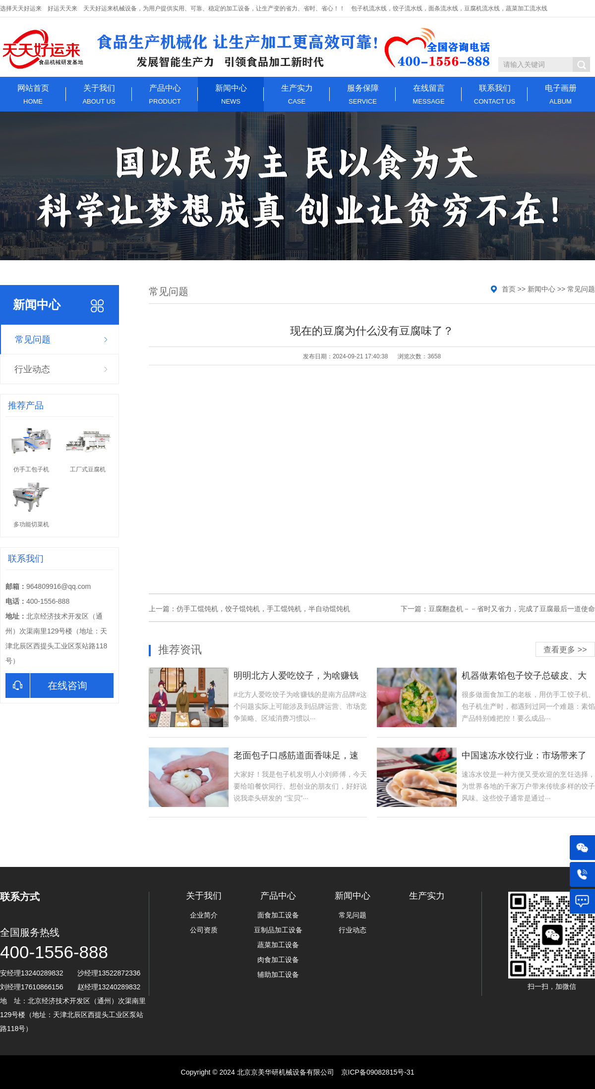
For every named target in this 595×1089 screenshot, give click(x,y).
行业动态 (32, 369)
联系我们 (495, 94)
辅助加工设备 (278, 974)
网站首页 (33, 94)
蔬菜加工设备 (278, 944)
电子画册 (561, 94)
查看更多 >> (565, 649)
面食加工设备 (278, 915)
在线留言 (429, 94)
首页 (509, 289)
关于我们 (99, 94)
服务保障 (363, 94)
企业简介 (204, 915)
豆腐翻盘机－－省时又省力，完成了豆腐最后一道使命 (511, 609)
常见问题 (33, 339)
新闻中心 (231, 94)
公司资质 (204, 929)
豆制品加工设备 (278, 929)
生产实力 (297, 94)
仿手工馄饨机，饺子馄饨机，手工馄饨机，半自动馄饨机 (263, 609)
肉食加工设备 (278, 959)
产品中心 (165, 94)
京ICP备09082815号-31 (378, 1072)
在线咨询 (46, 685)
